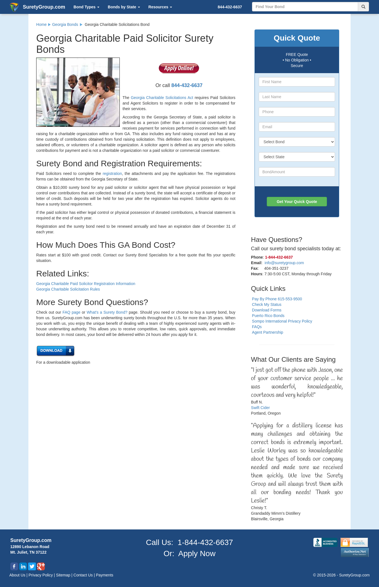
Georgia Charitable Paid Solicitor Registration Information (85, 283)
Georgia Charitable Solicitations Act (162, 97)
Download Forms (267, 310)
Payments (104, 575)
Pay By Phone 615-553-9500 (277, 299)
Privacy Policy (41, 575)
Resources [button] (160, 7)
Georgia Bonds (65, 24)
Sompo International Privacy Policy (282, 321)
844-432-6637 (230, 7)
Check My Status (267, 304)
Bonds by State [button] (124, 7)
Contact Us (84, 575)
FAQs (257, 327)
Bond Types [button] (86, 7)
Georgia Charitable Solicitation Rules (68, 289)
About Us (17, 575)
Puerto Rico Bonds (268, 315)
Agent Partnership (267, 332)
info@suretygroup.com (284, 263)
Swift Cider (260, 407)
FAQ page (71, 312)
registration (112, 173)
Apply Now (197, 553)
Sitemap (63, 575)
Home (41, 24)
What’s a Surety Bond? (107, 312)
